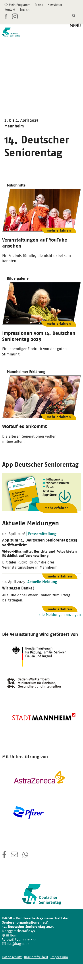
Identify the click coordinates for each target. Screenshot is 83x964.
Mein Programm (19, 4)
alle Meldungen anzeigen (60, 614)
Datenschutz (12, 957)
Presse (39, 4)
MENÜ (75, 25)
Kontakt (9, 9)
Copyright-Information (6, 227)
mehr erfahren (59, 230)
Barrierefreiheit (36, 957)
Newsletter (55, 4)
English (24, 9)
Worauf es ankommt (24, 426)
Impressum (59, 957)
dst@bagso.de (18, 944)
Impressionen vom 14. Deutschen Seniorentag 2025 (38, 336)
